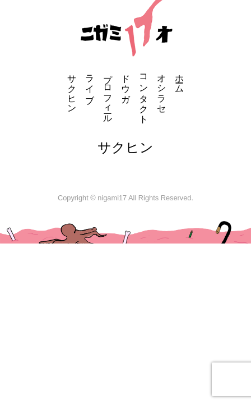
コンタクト (143, 93)
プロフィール (108, 93)
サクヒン (72, 88)
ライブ (90, 83)
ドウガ (126, 83)
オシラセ (161, 88)
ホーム (179, 78)
